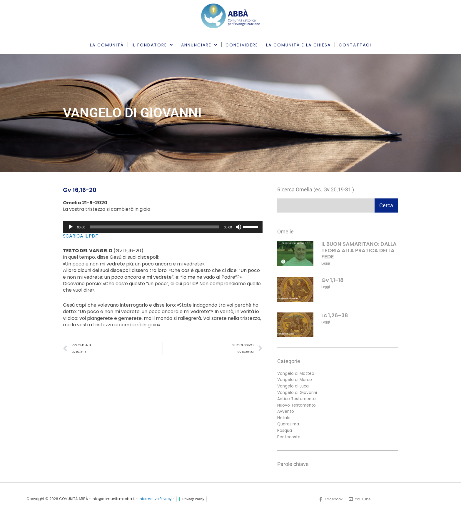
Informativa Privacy (155, 501)
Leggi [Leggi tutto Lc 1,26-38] (325, 322)
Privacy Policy (194, 501)
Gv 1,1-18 (332, 280)
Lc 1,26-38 (334, 315)
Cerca (386, 205)
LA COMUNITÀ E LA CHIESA (298, 45)
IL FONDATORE (152, 45)
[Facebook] (330, 501)
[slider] (154, 226)
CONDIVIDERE (242, 45)
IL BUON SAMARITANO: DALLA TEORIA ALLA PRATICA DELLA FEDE (359, 250)
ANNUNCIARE (199, 45)
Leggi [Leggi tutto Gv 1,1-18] (325, 287)
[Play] (71, 227)
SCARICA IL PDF (80, 236)
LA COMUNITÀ (107, 45)
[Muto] (238, 227)
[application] (163, 227)
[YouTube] (359, 501)
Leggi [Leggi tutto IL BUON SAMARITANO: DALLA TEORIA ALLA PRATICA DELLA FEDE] (325, 263)
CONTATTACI (355, 45)
